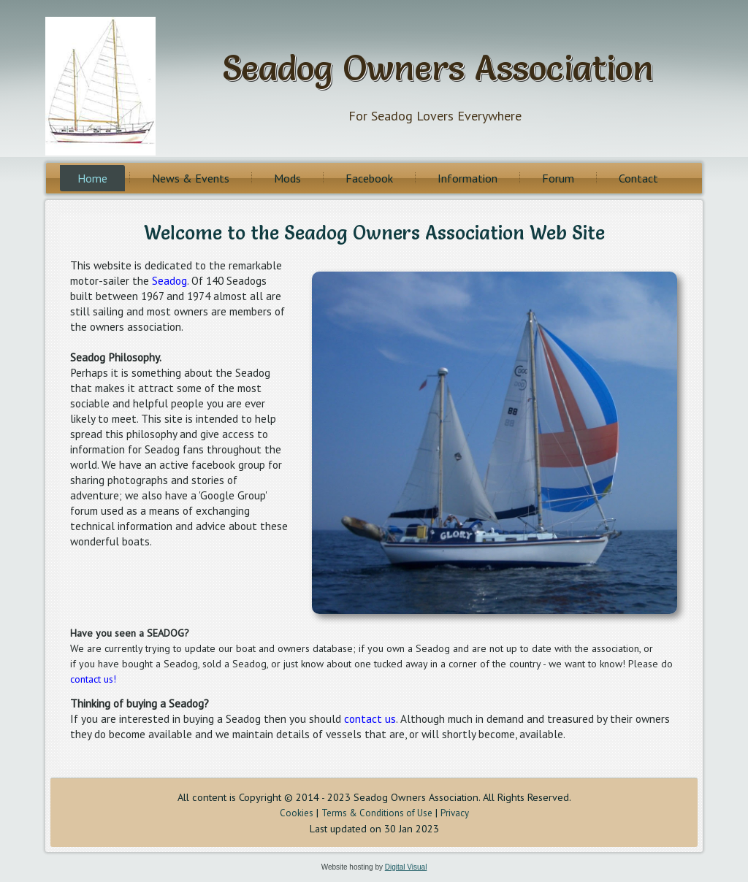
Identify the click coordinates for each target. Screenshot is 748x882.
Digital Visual (406, 867)
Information (467, 178)
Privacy (454, 813)
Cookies (296, 813)
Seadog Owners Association (438, 67)
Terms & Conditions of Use (376, 813)
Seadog (169, 280)
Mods (287, 178)
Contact (638, 178)
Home (92, 178)
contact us (370, 718)
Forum (558, 178)
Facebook (369, 178)
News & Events (190, 178)
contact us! (93, 679)
